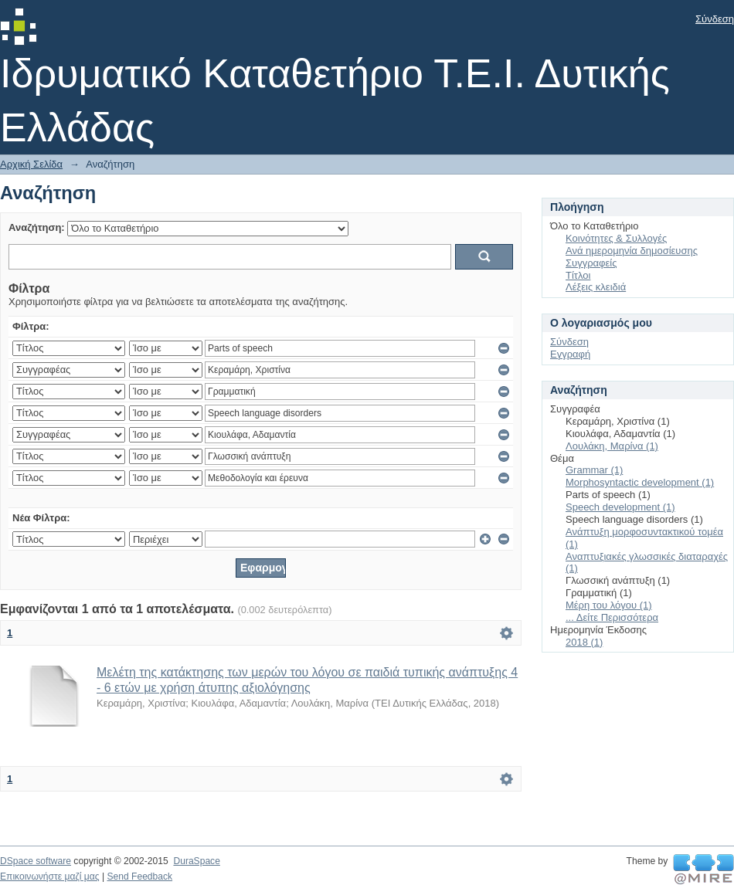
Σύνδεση (714, 19)
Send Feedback (139, 876)
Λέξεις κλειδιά (596, 287)
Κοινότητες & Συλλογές (616, 238)
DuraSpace (196, 861)
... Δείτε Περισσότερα (612, 617)
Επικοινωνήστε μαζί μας (50, 876)
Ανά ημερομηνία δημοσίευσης (632, 250)
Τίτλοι (578, 275)
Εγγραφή (570, 354)
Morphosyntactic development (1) (640, 482)
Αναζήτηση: (36, 227)
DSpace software (35, 861)
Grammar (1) (594, 470)
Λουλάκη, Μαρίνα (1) (612, 446)
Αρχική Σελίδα (31, 164)
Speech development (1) (620, 507)
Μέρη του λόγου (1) (609, 605)
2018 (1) (584, 642)
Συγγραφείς (591, 263)
